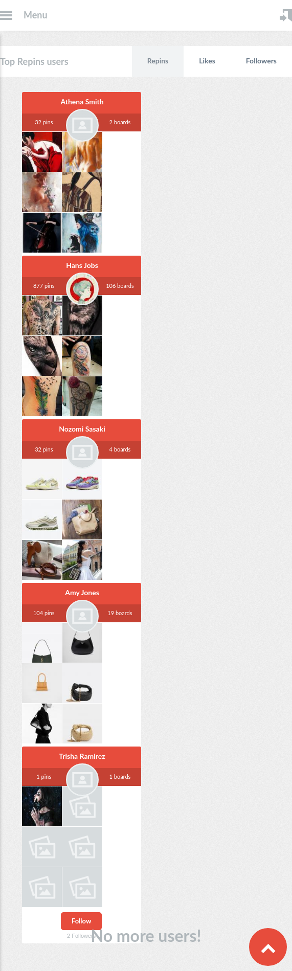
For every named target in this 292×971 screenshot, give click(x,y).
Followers (261, 60)
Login (286, 15)
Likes (207, 60)
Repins (158, 60)
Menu (36, 14)
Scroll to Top (268, 947)
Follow (82, 921)
